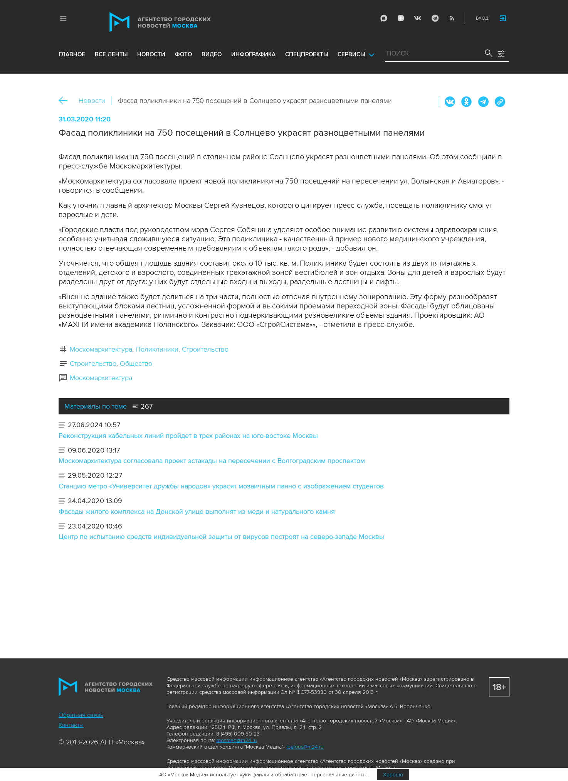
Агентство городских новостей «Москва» (175, 22)
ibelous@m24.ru (305, 747)
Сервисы (351, 58)
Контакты (71, 725)
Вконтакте (450, 101)
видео (212, 58)
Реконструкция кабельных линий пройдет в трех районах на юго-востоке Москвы (188, 435)
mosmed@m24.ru (237, 740)
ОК (466, 101)
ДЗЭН (399, 18)
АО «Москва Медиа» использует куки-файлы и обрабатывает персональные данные (263, 774)
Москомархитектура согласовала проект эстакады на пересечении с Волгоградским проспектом (212, 460)
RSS (450, 18)
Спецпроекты (306, 58)
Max (382, 18)
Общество (136, 363)
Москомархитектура (101, 349)
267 (143, 406)
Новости (92, 100)
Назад (66, 101)
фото (183, 58)
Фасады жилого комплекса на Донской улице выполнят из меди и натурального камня (197, 511)
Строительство (205, 349)
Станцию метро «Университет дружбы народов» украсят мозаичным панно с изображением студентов (221, 486)
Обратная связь (81, 715)
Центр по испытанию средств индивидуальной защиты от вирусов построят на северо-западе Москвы (221, 536)
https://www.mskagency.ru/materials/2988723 (499, 101)
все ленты (111, 58)
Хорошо (393, 774)
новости (151, 58)
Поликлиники (157, 349)
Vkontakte (416, 18)
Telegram (433, 18)
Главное (72, 58)
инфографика (253, 58)
